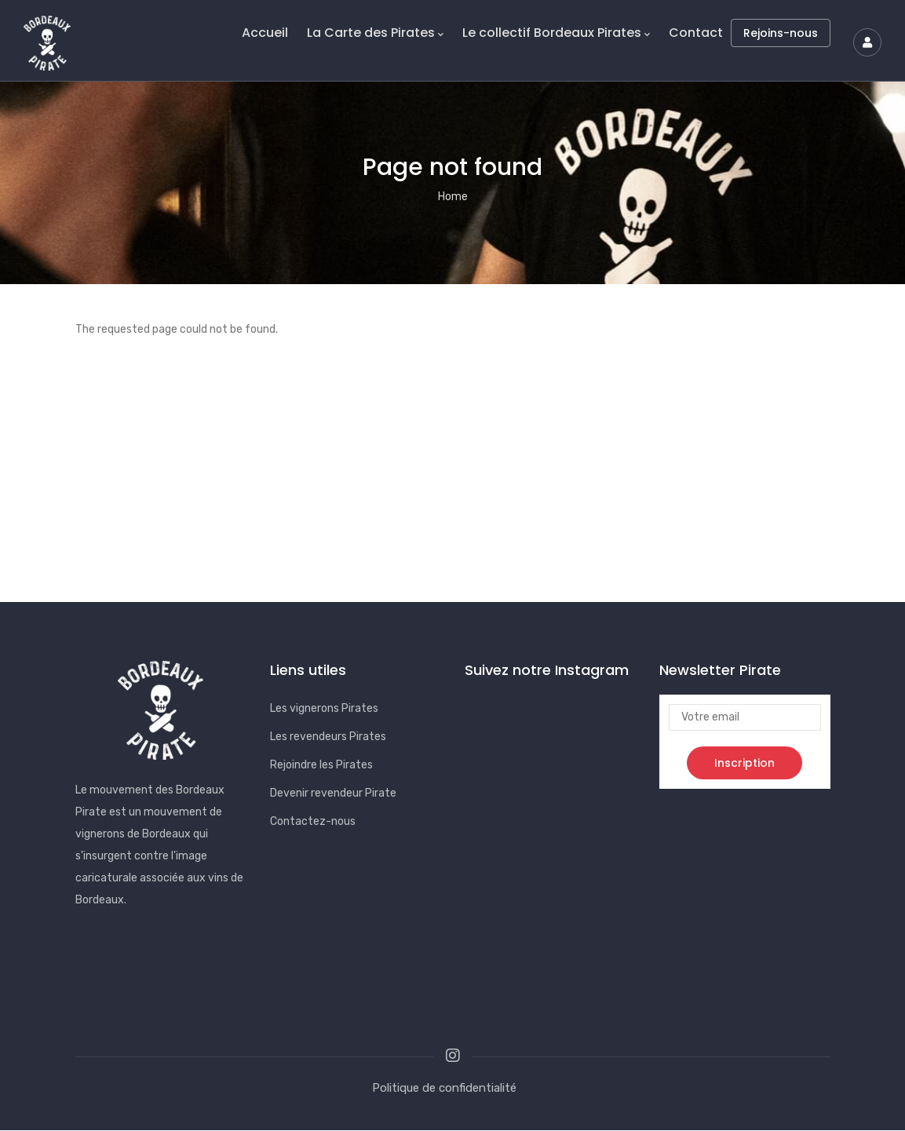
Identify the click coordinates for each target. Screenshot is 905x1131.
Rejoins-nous (780, 33)
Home (453, 196)
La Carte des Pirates (375, 33)
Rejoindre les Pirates (321, 765)
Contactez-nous (313, 821)
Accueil (265, 33)
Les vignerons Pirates (324, 708)
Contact (696, 33)
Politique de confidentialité (444, 1088)
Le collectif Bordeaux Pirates (556, 33)
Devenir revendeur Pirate (333, 793)
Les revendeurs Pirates (328, 736)
